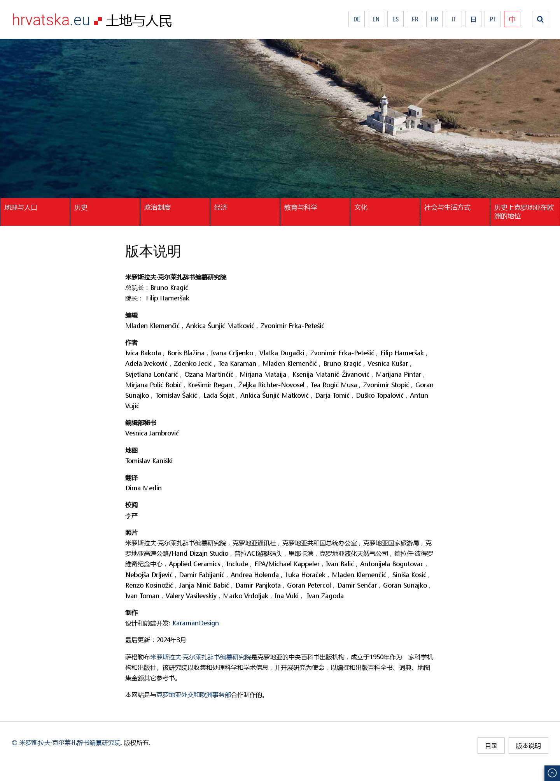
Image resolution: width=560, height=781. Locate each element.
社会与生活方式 (447, 207)
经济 (221, 207)
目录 (491, 745)
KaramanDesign (195, 623)
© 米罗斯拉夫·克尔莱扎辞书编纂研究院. (67, 742)
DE (357, 19)
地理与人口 (20, 207)
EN (376, 19)
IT (454, 19)
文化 (361, 207)
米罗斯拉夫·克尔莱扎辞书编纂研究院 (200, 657)
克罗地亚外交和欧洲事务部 (193, 694)
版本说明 (528, 745)
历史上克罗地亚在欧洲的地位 (524, 211)
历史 (81, 207)
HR (434, 19)
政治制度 (157, 207)
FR (415, 19)
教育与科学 (300, 207)
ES (395, 19)
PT (493, 19)
